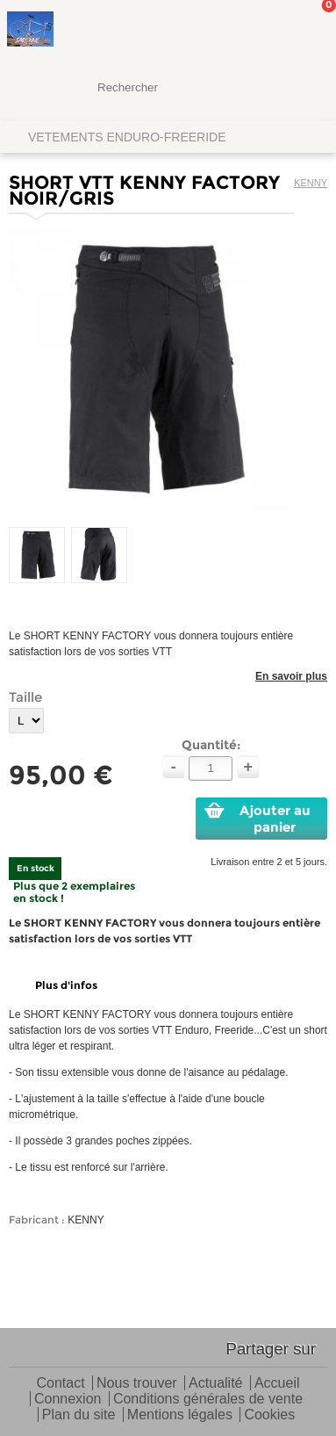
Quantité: (211, 745)
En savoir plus (291, 676)
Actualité (215, 1383)
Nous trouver (137, 1383)
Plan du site (79, 1415)
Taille (25, 697)
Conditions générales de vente (208, 1399)
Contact (60, 1383)
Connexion (68, 1399)
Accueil (277, 1383)
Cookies (269, 1415)
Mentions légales (179, 1415)
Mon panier (309, 30)
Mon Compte (257, 30)
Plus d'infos (66, 985)
